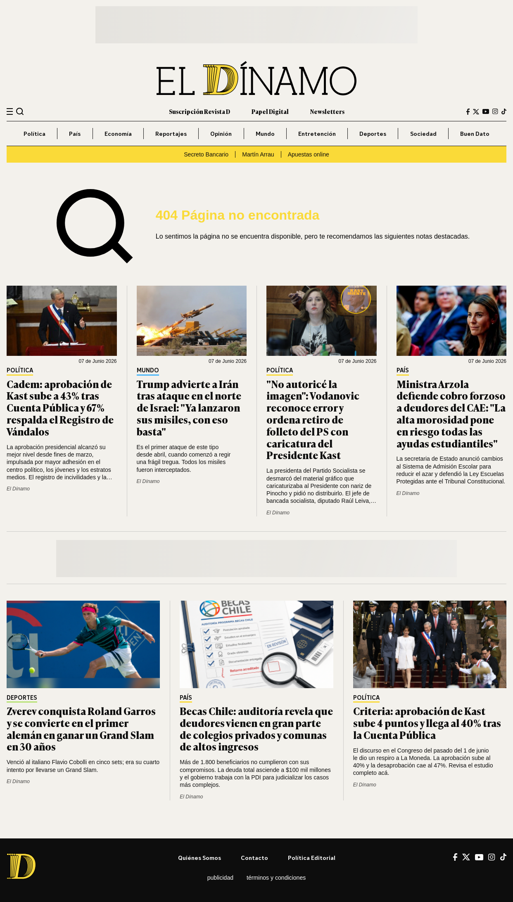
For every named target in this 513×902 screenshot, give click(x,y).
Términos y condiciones (276, 877)
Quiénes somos (199, 857)
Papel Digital (270, 111)
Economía (118, 133)
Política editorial (311, 857)
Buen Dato (474, 133)
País (75, 133)
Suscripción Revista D (199, 111)
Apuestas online (308, 154)
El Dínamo (18, 489)
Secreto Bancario (206, 154)
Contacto (254, 857)
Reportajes (171, 133)
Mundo (265, 133)
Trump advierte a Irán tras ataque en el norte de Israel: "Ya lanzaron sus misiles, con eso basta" (189, 407)
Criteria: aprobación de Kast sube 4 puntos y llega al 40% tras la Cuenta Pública (427, 722)
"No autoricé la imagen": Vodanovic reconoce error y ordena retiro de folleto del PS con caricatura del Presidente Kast (312, 419)
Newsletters (327, 111)
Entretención (317, 133)
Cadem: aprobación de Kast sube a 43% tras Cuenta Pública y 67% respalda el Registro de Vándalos (60, 407)
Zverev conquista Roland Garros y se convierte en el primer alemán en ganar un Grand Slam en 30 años (81, 728)
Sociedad (423, 133)
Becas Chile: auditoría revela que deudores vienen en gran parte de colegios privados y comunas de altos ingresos (256, 728)
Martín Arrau (258, 154)
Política (34, 133)
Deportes (372, 133)
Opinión (221, 133)
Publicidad (220, 877)
